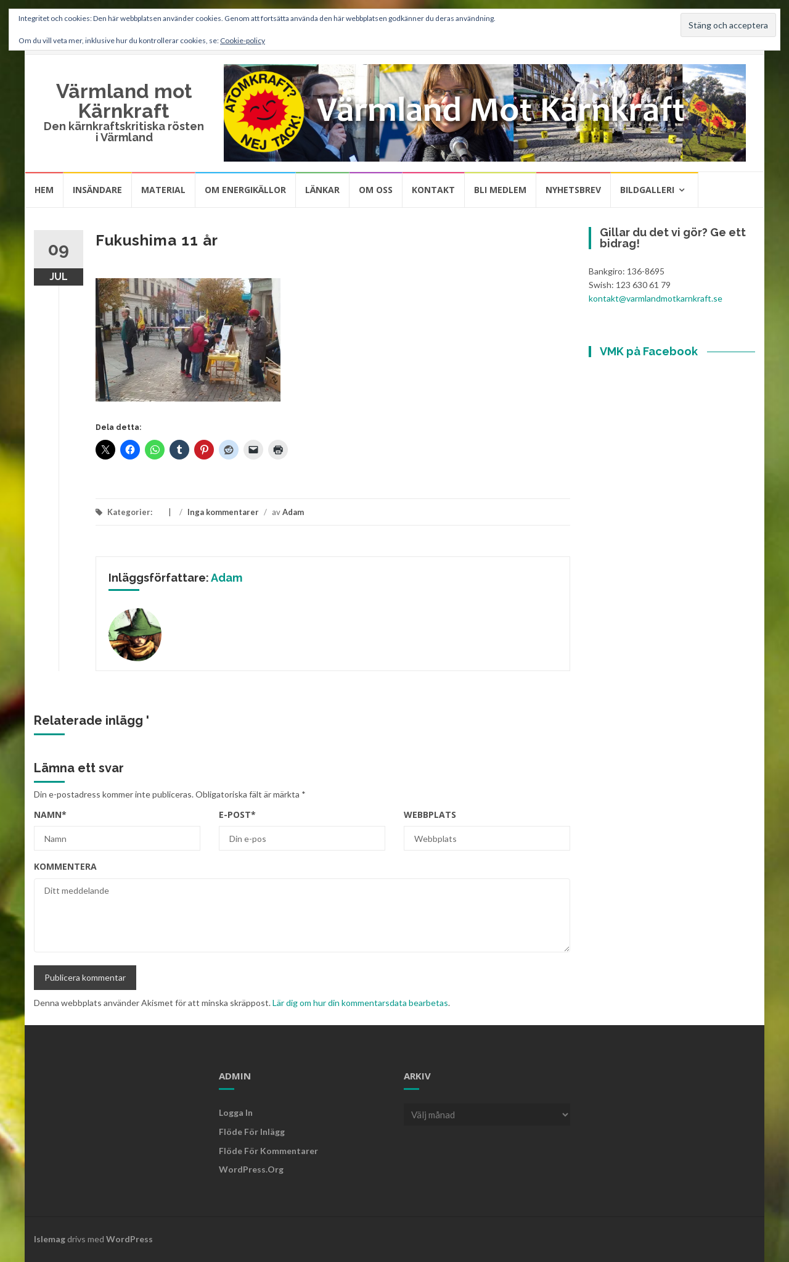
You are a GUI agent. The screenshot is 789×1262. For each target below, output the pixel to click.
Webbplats (430, 814)
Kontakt (433, 190)
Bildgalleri (647, 190)
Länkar (322, 190)
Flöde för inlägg (252, 1131)
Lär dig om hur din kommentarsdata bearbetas (360, 1002)
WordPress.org (251, 1169)
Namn (50, 814)
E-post (237, 814)
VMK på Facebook (649, 351)
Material (163, 190)
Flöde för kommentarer (268, 1150)
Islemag (49, 1239)
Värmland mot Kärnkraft (124, 101)
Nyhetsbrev (573, 190)
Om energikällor (245, 190)
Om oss (376, 190)
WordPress (129, 1239)
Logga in (236, 1112)
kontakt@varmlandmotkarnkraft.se (655, 298)
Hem (44, 190)
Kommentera (65, 866)
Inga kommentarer (223, 512)
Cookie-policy (242, 40)
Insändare (97, 190)
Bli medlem (500, 190)
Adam (293, 512)
